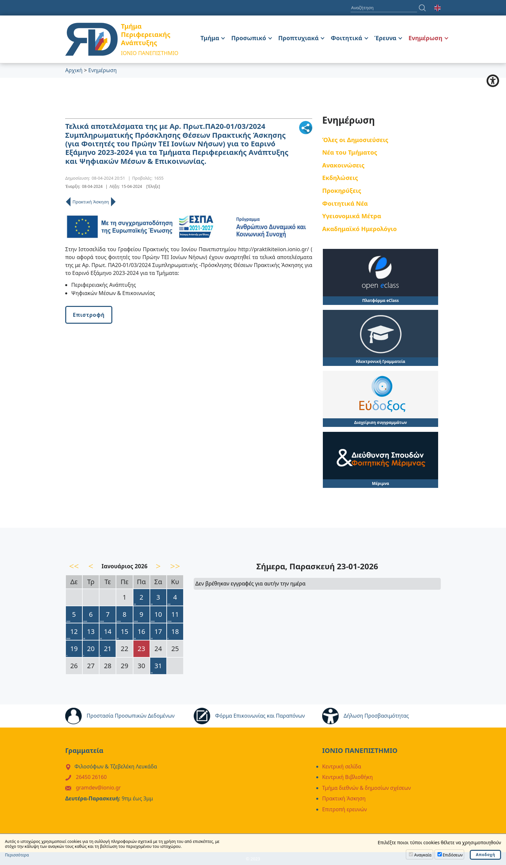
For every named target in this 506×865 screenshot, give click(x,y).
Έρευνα (385, 38)
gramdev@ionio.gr (99, 787)
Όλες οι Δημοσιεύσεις (355, 139)
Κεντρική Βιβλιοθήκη (348, 777)
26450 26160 (91, 777)
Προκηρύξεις (341, 190)
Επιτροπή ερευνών (345, 808)
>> (175, 566)
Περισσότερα (17, 855)
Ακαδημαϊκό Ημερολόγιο (359, 228)
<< (74, 566)
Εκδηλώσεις (340, 178)
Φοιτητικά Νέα (345, 203)
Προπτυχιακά (298, 38)
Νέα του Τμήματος (349, 152)
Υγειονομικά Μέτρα (351, 216)
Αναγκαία (422, 855)
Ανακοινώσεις (343, 165)
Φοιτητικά (346, 38)
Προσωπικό (248, 38)
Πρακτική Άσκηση (90, 202)
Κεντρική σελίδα (342, 766)
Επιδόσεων (453, 855)
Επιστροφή (89, 314)
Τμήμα (210, 38)
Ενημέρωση (425, 38)
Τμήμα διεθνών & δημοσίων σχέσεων (367, 787)
